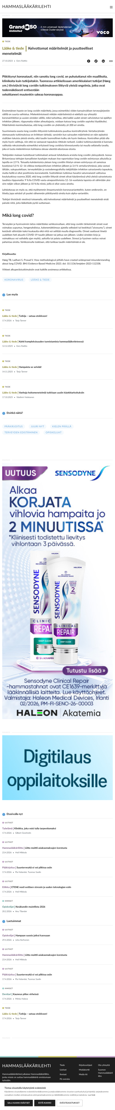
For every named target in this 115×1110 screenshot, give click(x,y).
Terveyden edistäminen (21, 432)
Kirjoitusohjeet (85, 1065)
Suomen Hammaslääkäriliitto (105, 1073)
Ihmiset (63, 1074)
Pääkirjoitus (13, 426)
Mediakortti (84, 1070)
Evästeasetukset (70, 1103)
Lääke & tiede (40, 280)
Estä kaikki (44, 1103)
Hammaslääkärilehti (26, 7)
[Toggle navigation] (111, 7)
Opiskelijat (54, 432)
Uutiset (63, 1070)
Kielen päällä (61, 426)
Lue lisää (91, 1095)
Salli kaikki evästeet (18, 1103)
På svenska (65, 1079)
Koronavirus (13, 280)
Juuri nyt (37, 426)
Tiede (62, 1065)
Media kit (83, 1074)
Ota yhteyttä (104, 1065)
